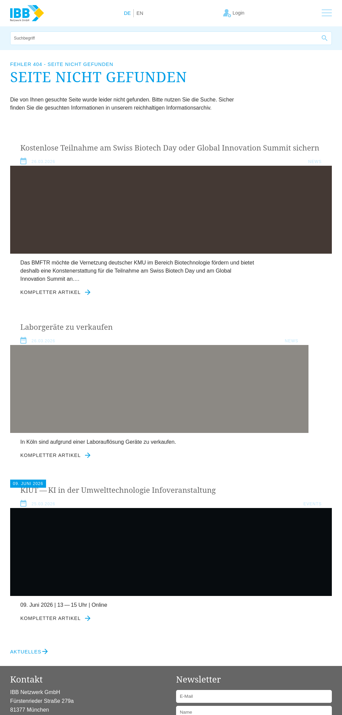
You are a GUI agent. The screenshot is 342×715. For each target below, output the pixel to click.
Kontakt (87, 660)
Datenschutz (57, 660)
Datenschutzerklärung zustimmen (222, 604)
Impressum (23, 660)
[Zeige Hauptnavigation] (327, 13)
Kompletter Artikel (56, 321)
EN (139, 13)
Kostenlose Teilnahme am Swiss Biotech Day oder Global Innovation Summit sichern (84, 158)
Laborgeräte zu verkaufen (234, 148)
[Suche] (164, 38)
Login (108, 660)
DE (127, 13)
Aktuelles (25, 528)
